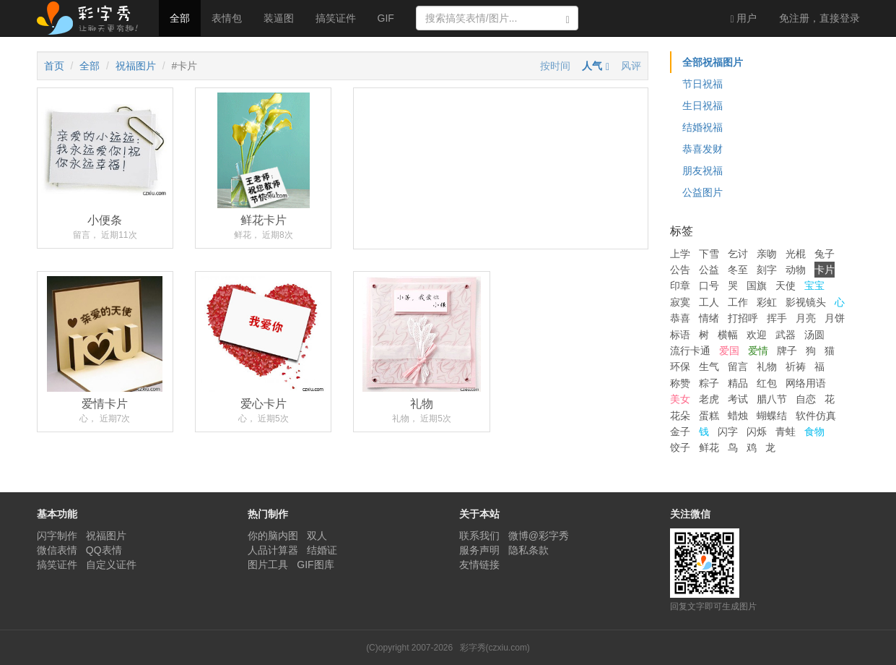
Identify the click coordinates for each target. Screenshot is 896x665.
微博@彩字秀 (538, 535)
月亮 (806, 318)
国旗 (757, 285)
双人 (317, 535)
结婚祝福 (702, 127)
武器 (785, 334)
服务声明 (479, 550)
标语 (680, 334)
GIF (386, 18)
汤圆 (814, 334)
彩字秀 (92, 18)
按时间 (555, 66)
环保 (680, 366)
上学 (680, 253)
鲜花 (709, 447)
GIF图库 (315, 564)
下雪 (709, 253)
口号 (709, 285)
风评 (631, 66)
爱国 (729, 350)
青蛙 (785, 431)
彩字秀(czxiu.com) (495, 648)
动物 (796, 269)
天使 (785, 285)
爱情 (758, 350)
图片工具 (268, 564)
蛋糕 (709, 415)
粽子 (709, 383)
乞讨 (738, 253)
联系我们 (479, 535)
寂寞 (680, 302)
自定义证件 (111, 564)
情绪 (709, 318)
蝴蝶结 (772, 415)
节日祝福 (702, 84)
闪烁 (757, 431)
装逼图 (279, 18)
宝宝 (814, 285)
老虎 (709, 399)
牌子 (787, 350)
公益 (709, 269)
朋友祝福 (702, 170)
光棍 (796, 253)
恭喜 (680, 318)
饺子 (680, 447)
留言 (738, 366)
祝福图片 (136, 66)
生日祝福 (702, 105)
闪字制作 (57, 535)
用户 (743, 18)
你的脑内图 (273, 535)
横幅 (728, 334)
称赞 (680, 383)
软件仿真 (816, 415)
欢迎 (757, 334)
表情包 (227, 18)
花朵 (680, 415)
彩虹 (767, 302)
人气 (592, 66)
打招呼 (743, 318)
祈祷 (796, 366)
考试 (738, 399)
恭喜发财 (702, 149)
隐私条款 (528, 550)
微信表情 (57, 550)
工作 (738, 302)
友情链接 (479, 564)
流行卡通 (690, 350)
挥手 (777, 318)
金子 (680, 431)
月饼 (835, 318)
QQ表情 (104, 550)
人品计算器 (273, 550)
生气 (709, 366)
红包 (767, 383)
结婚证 (322, 550)
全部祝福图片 (712, 62)
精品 (738, 383)
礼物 (767, 366)
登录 (819, 18)
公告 (680, 269)
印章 (680, 285)
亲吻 (767, 253)
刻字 (767, 269)
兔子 (824, 253)
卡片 (824, 269)
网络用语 (806, 383)
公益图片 (702, 192)
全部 (180, 18)
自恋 (806, 399)
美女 (680, 399)
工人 (709, 302)
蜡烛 (738, 415)
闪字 (728, 431)
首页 (54, 66)
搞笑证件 (336, 18)
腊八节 (772, 399)
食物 (814, 431)
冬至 (738, 269)
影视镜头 (806, 302)
